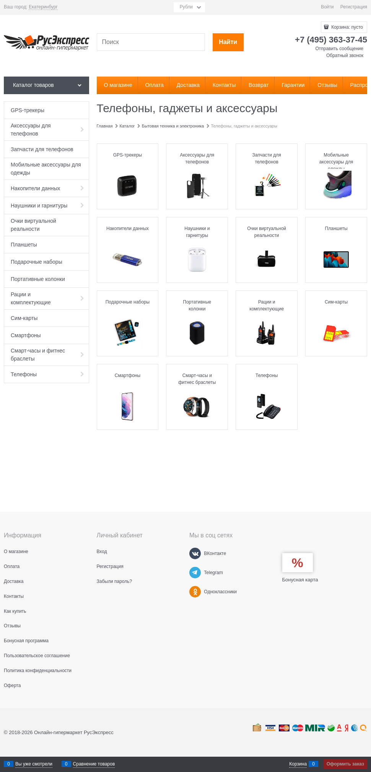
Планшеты (336, 228)
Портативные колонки (197, 305)
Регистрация (353, 7)
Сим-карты (336, 302)
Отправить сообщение (339, 48)
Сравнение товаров (94, 764)
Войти (327, 7)
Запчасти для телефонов (266, 158)
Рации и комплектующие (266, 305)
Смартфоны (127, 375)
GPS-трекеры (127, 155)
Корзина (298, 764)
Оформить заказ (345, 764)
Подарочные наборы (128, 302)
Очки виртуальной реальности (266, 232)
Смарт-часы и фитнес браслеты (197, 379)
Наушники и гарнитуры (197, 232)
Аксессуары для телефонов (197, 158)
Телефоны (266, 375)
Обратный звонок (344, 55)
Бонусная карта (300, 580)
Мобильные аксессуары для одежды (336, 161)
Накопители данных (127, 228)
